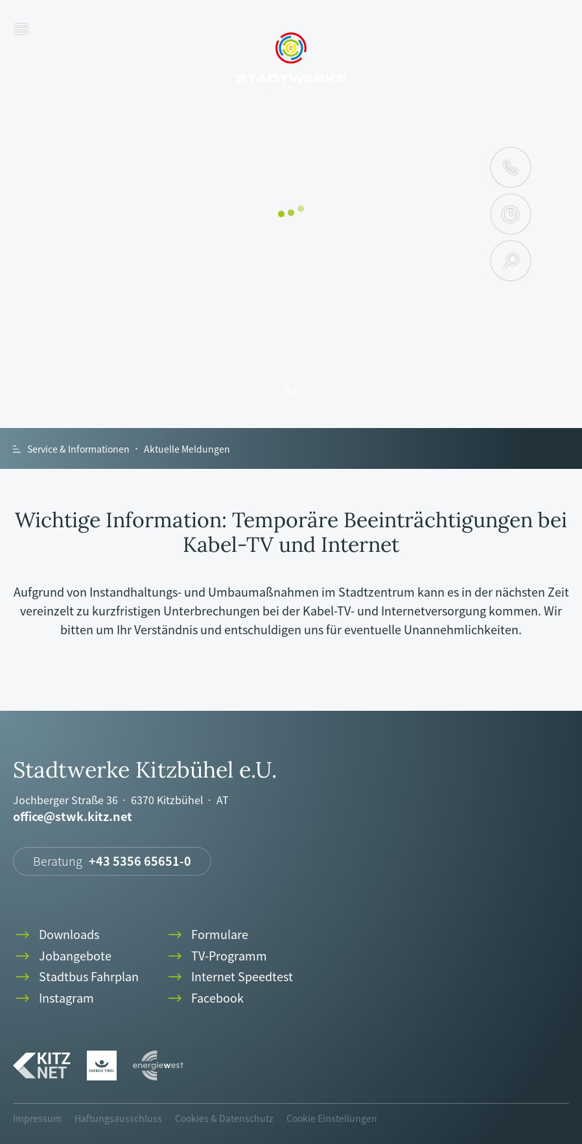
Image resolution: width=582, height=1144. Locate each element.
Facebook (204, 998)
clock (510, 214)
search (511, 260)
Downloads (56, 934)
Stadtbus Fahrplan (76, 977)
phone (510, 167)
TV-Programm (216, 956)
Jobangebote (62, 956)
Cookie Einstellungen (331, 1118)
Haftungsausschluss (118, 1118)
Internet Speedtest (229, 977)
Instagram (53, 998)
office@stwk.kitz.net (72, 816)
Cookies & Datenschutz (224, 1118)
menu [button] (21, 29)
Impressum (37, 1118)
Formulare (206, 934)
